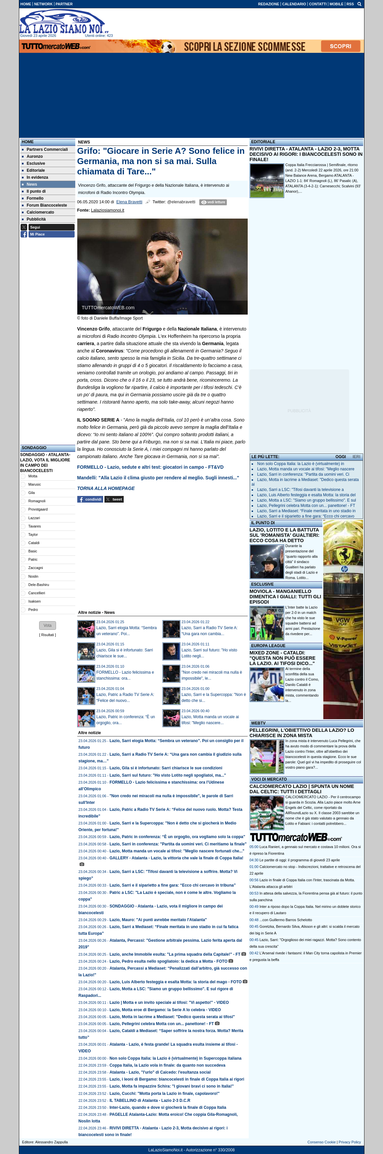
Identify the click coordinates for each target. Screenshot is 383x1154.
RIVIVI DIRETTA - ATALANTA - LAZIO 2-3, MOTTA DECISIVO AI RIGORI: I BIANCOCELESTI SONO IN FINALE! (306, 154)
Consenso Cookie (321, 1142)
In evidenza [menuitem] (35, 177)
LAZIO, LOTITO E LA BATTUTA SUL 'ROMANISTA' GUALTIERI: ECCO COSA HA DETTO (285, 535)
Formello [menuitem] (33, 198)
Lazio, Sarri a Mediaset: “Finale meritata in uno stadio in (306, 511)
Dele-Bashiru (39, 585)
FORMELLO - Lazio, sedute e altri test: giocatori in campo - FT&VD (150, 467)
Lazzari (34, 518)
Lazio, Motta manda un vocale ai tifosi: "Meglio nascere (305, 469)
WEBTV (258, 723)
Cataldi (34, 543)
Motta (33, 476)
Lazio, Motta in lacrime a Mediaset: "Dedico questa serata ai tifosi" (172, 1016)
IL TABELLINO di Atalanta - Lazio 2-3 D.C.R (149, 1100)
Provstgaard (38, 509)
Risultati (47, 635)
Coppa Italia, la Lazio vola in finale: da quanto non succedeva (167, 1065)
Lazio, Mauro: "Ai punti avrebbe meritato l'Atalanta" (158, 919)
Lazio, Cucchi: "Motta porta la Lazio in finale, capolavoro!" (164, 1093)
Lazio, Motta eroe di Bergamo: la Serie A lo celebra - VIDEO (165, 1010)
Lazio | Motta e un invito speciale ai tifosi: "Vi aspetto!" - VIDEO (169, 1002)
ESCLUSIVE (262, 584)
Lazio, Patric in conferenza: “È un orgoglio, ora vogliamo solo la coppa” (177, 836)
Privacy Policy (350, 1142)
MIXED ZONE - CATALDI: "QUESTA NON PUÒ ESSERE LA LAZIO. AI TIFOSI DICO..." (283, 658)
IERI (356, 456)
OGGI (341, 456)
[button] (47, 625)
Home (28, 142)
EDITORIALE (263, 142)
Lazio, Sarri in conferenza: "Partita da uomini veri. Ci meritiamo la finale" (177, 844)
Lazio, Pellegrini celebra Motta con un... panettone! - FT (161, 1023)
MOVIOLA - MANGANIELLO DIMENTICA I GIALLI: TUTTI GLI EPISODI (285, 597)
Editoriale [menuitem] (33, 170)
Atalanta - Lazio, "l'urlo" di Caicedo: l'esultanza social (160, 1072)
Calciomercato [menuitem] (38, 212)
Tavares (34, 526)
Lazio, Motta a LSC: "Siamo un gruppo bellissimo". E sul (306, 500)
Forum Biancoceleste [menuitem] (44, 205)
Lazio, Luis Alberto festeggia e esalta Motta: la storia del (306, 495)
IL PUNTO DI (263, 523)
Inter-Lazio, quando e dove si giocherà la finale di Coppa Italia (167, 1107)
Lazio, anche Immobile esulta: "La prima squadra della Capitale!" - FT (174, 954)
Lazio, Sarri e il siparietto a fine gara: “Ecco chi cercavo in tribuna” (172, 885)
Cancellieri (37, 593)
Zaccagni (36, 568)
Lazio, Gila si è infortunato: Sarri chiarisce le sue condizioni (165, 768)
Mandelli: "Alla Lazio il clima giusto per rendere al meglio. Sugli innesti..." (158, 477)
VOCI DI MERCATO (269, 779)
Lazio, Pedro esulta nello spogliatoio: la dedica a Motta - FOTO (168, 961)
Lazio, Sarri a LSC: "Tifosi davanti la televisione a (300, 489)
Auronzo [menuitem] (32, 156)
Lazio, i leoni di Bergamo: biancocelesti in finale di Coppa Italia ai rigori (176, 1079)
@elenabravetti (181, 202)
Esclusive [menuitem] (33, 163)
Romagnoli (37, 501)
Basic (33, 551)
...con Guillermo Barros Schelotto (286, 920)
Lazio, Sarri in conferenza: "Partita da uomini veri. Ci (303, 474)
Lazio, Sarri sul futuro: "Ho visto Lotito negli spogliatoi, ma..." (167, 775)
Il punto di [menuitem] (34, 191)
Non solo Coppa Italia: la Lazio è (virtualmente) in (300, 463)
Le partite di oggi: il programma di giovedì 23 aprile (300, 860)
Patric (33, 559)
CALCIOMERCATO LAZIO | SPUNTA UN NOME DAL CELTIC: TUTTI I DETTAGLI (302, 789)
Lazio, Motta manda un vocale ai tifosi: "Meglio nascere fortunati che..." (176, 851)
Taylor (33, 534)
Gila (32, 493)
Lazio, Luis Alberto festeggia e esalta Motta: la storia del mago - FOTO (175, 982)
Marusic (35, 484)
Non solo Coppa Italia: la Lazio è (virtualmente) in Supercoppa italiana (175, 1058)
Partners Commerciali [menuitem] (45, 149)
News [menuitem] (29, 184)
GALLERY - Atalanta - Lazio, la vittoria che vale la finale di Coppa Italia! (176, 858)
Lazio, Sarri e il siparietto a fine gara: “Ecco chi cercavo (305, 516)
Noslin (33, 576)
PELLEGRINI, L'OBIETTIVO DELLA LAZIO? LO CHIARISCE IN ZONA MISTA (302, 732)
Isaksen (35, 601)
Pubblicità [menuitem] (34, 219)
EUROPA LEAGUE (268, 645)
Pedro (33, 610)
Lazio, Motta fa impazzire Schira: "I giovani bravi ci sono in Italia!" (171, 1086)
